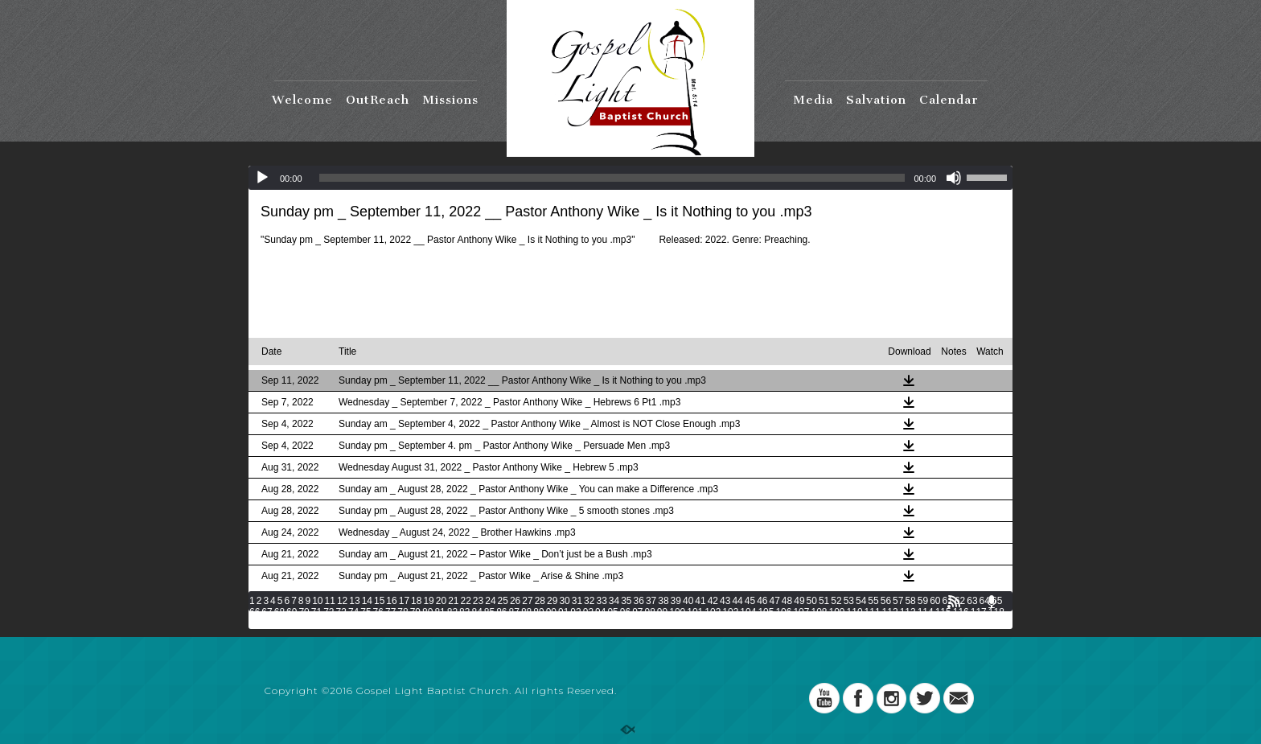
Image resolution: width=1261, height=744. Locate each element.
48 (787, 600)
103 (730, 612)
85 (489, 612)
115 (943, 612)
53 (849, 600)
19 (428, 600)
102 (712, 612)
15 (379, 600)
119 (257, 623)
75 (365, 612)
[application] (630, 178)
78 (402, 612)
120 (275, 623)
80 (427, 612)
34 (614, 600)
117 (979, 612)
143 (683, 623)
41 (700, 600)
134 (523, 623)
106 (783, 612)
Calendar (949, 99)
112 (890, 612)
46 (762, 600)
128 (417, 623)
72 (328, 612)
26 (515, 600)
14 (367, 600)
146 (736, 623)
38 (663, 600)
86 (501, 612)
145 (718, 623)
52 (836, 600)
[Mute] (954, 178)
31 (577, 600)
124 (346, 623)
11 (330, 600)
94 (600, 612)
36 (639, 600)
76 (378, 612)
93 (588, 612)
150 (807, 623)
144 (700, 623)
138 (594, 623)
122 (310, 623)
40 (688, 600)
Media (813, 99)
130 (452, 623)
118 (996, 612)
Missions (450, 99)
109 (837, 612)
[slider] (612, 178)
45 (750, 600)
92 (575, 612)
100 (677, 612)
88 (526, 612)
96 (625, 612)
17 (404, 600)
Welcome (302, 99)
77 (390, 612)
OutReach (377, 99)
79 (415, 612)
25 (503, 600)
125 (363, 623)
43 (725, 600)
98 (650, 612)
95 (612, 612)
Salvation (876, 99)
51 (824, 600)
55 (873, 600)
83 (464, 612)
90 (551, 612)
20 (441, 600)
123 (328, 623)
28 (540, 600)
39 (676, 600)
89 (538, 612)
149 (789, 623)
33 (601, 600)
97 (637, 612)
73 (341, 612)
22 (466, 600)
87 (514, 612)
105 (766, 612)
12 (342, 600)
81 (439, 612)
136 (559, 623)
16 (391, 600)
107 (801, 612)
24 (490, 600)
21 (453, 600)
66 (254, 612)
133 (505, 623)
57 (898, 600)
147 (754, 623)
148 (771, 623)
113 (908, 612)
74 (353, 612)
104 (748, 612)
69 (291, 612)
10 (317, 600)
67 (266, 612)
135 (541, 623)
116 (961, 612)
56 (886, 600)
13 (354, 600)
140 (630, 623)
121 (293, 623)
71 (316, 612)
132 (487, 623)
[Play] (262, 178)
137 (577, 623)
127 (399, 623)
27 (527, 600)
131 (470, 623)
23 (478, 600)
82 (452, 612)
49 (799, 600)
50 (812, 600)
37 (651, 600)
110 (855, 612)
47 (774, 600)
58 (910, 600)
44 (737, 600)
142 (665, 623)
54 (861, 600)
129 (434, 623)
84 (476, 612)
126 (381, 623)
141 (647, 623)
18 (416, 600)
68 (279, 612)
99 (662, 612)
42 (713, 600)
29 (552, 600)
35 (626, 600)
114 (926, 612)
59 (923, 600)
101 (695, 612)
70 (303, 612)
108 (819, 612)
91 (563, 612)
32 (589, 600)
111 (873, 612)
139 (612, 623)
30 (564, 600)
